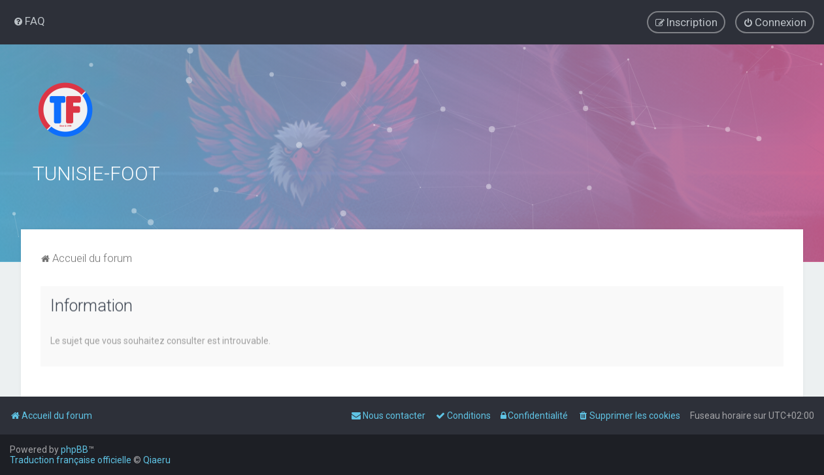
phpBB (74, 449)
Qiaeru (157, 460)
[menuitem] (29, 21)
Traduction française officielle (70, 460)
